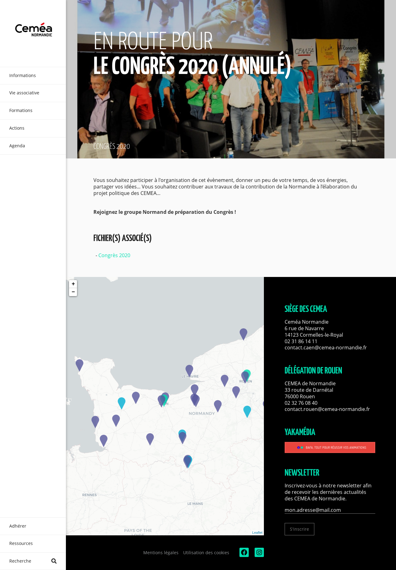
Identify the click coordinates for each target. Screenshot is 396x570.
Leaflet (257, 532)
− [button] (73, 292)
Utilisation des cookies (206, 552)
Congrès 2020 (114, 255)
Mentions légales (161, 552)
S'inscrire (299, 529)
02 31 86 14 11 (301, 341)
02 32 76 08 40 (301, 402)
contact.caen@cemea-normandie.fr (326, 347)
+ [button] (73, 284)
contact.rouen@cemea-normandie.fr (327, 409)
